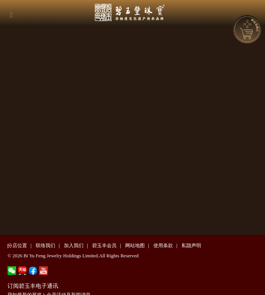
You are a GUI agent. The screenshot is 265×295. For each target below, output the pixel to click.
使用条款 (163, 245)
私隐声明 (191, 245)
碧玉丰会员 (104, 245)
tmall (22, 270)
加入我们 (73, 245)
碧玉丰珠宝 (136, 11)
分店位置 (17, 245)
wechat (12, 270)
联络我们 (45, 245)
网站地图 (135, 245)
